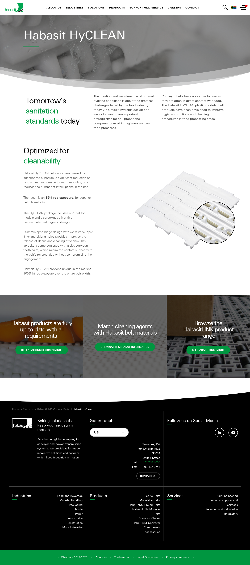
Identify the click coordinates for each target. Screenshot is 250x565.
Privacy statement (177, 557)
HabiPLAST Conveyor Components (146, 525)
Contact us (148, 475)
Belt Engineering (227, 495)
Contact (192, 7)
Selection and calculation (222, 509)
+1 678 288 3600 (149, 462)
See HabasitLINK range (208, 349)
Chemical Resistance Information (125, 346)
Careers (174, 7)
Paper (79, 514)
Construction (74, 523)
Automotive (75, 518)
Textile (79, 509)
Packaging (76, 505)
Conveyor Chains (149, 518)
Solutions (96, 7)
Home (15, 409)
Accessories (152, 532)
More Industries (72, 527)
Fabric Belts (152, 495)
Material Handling (71, 500)
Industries (75, 7)
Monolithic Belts (149, 500)
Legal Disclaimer (148, 557)
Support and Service (146, 7)
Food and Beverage (70, 495)
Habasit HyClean (83, 409)
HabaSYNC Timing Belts (144, 505)
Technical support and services (223, 503)
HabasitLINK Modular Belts (53, 409)
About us (54, 7)
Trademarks (122, 557)
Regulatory (231, 514)
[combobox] (109, 432)
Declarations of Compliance (41, 349)
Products (117, 7)
